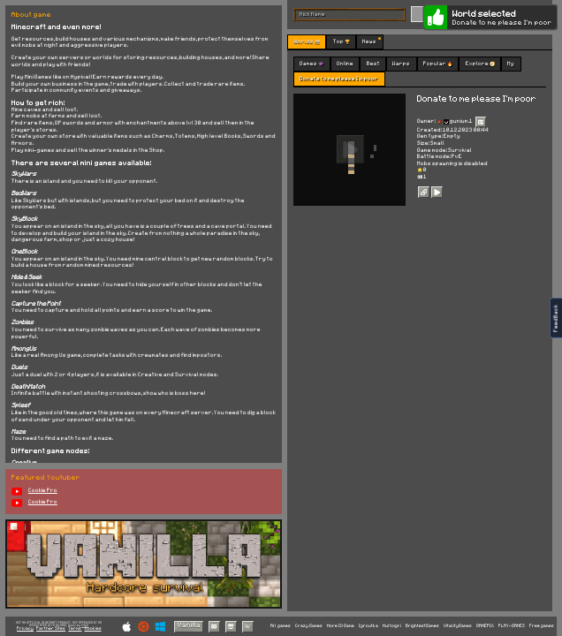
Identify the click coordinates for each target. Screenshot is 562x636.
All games (280, 626)
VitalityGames (458, 626)
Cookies (93, 628)
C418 (84, 625)
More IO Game (340, 626)
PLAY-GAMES (511, 626)
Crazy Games (309, 626)
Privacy (25, 628)
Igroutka (368, 626)
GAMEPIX (485, 626)
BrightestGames (422, 626)
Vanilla (189, 625)
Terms (74, 628)
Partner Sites (50, 628)
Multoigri (392, 626)
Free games (541, 626)
